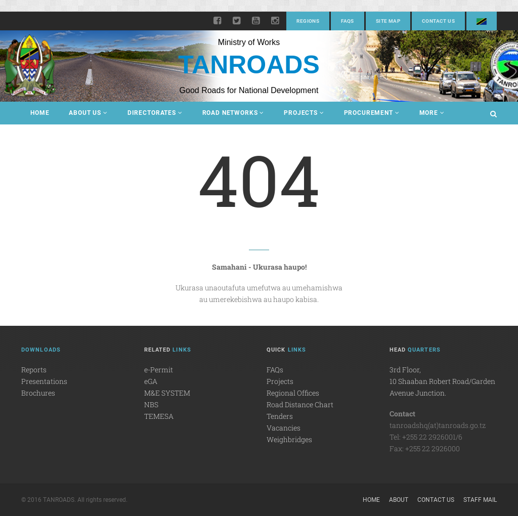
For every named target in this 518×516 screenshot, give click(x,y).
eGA (150, 381)
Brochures (38, 393)
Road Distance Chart (300, 404)
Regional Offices (293, 393)
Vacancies (283, 428)
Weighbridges (289, 439)
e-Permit (158, 369)
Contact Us (438, 21)
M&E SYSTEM (167, 393)
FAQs (347, 21)
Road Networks (233, 112)
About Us (88, 112)
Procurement (372, 112)
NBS (151, 404)
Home (39, 112)
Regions (307, 21)
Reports (34, 369)
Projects (304, 112)
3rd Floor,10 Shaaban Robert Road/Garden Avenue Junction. (442, 381)
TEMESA (159, 416)
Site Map (388, 21)
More (432, 112)
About (398, 499)
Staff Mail (480, 499)
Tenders (280, 416)
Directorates (155, 112)
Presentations (44, 381)
